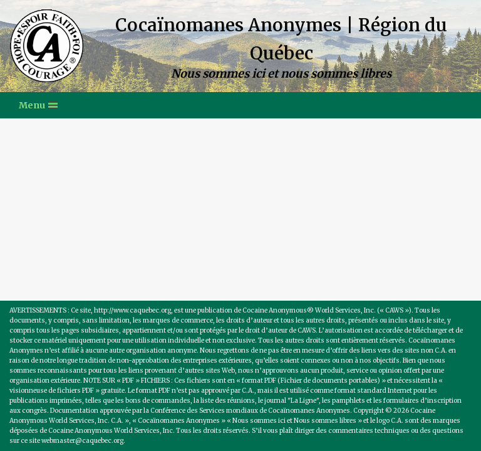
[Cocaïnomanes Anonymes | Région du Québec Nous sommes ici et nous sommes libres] (240, 46)
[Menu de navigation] (38, 105)
